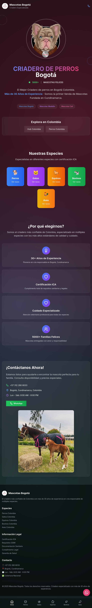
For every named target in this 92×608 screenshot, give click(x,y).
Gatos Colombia (8, 517)
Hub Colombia (34, 130)
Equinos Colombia (9, 520)
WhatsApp (16, 403)
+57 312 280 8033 (12, 565)
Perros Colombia (56, 130)
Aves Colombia (8, 527)
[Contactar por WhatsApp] (86, 592)
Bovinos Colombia (9, 524)
